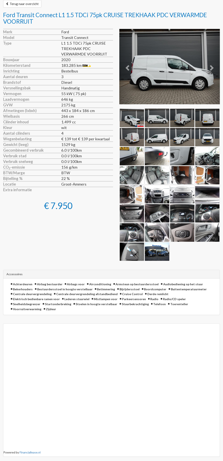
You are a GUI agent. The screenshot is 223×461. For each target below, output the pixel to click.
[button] (126, 67)
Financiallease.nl (30, 452)
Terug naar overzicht (22, 4)
